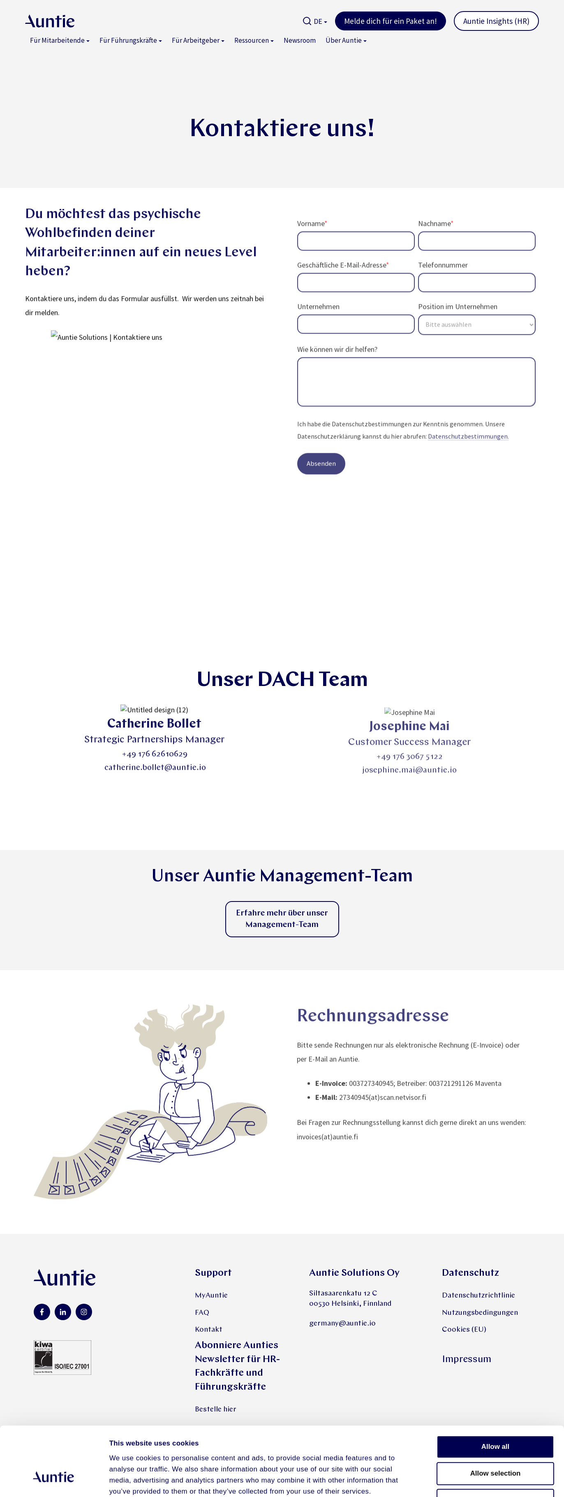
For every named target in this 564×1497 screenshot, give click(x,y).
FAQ (202, 1313)
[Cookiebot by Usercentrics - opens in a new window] (53, 1480)
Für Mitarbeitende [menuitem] (57, 40)
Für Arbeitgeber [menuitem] (196, 40)
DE (318, 21)
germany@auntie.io (342, 1324)
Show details (460, 1480)
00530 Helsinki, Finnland (350, 1304)
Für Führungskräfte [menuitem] (128, 40)
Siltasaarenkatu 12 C (343, 1294)
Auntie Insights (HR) (496, 21)
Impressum (466, 1360)
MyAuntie (211, 1296)
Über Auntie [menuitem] (344, 40)
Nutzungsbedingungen (480, 1313)
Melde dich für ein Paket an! (390, 21)
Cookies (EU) (464, 1330)
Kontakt (208, 1330)
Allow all (495, 1387)
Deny (495, 1441)
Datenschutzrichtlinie (478, 1296)
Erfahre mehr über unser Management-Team (282, 919)
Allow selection (495, 1414)
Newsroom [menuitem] (300, 40)
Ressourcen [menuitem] (251, 40)
